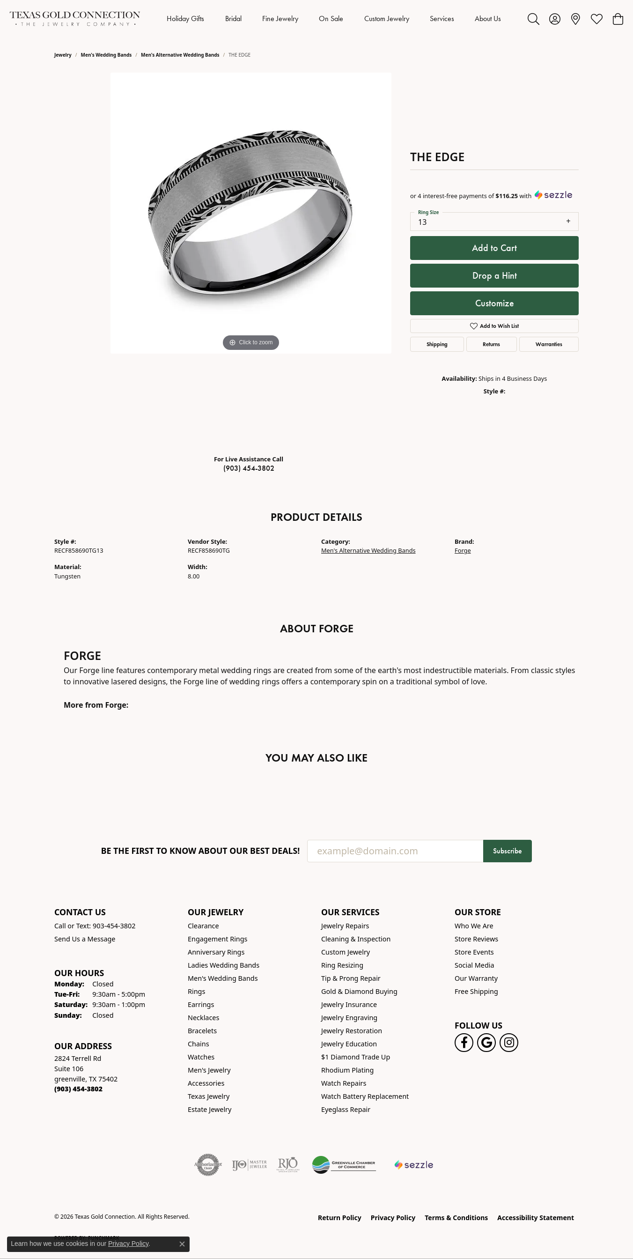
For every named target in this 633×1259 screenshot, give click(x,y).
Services (442, 18)
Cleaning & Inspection (355, 938)
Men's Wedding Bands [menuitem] (223, 978)
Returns (491, 344)
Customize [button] (494, 303)
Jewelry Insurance (349, 1004)
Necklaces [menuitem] (203, 1017)
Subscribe (507, 850)
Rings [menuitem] (196, 991)
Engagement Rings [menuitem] (218, 938)
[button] (533, 18)
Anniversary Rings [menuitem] (216, 952)
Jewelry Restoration (351, 1030)
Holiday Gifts (185, 18)
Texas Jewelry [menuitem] (208, 1096)
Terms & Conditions (456, 1217)
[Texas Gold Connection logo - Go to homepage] (75, 18)
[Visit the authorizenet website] (208, 1165)
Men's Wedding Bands (106, 55)
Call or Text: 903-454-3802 (95, 925)
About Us (488, 18)
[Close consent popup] (182, 1244)
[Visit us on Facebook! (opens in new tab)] (464, 1042)
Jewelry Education (349, 1043)
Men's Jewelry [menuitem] (209, 1070)
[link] (575, 18)
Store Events (474, 952)
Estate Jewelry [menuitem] (209, 1109)
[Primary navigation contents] (334, 18)
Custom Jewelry (386, 18)
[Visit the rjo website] (288, 1165)
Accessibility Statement (535, 1217)
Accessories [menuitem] (206, 1083)
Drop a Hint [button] (494, 275)
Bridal (233, 18)
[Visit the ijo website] (249, 1165)
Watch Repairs (343, 1083)
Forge (463, 550)
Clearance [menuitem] (203, 925)
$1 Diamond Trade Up (355, 1056)
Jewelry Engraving (349, 1017)
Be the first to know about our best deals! (200, 851)
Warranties (549, 344)
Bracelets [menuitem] (202, 1030)
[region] (250, 260)
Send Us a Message (84, 938)
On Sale (331, 18)
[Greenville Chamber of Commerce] (344, 1165)
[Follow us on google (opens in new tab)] (486, 1042)
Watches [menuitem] (201, 1056)
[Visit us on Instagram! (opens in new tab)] (509, 1042)
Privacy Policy (393, 1217)
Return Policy (339, 1217)
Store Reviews (476, 938)
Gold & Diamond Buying (359, 991)
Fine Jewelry (280, 18)
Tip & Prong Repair (351, 978)
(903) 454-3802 (248, 468)
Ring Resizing (342, 965)
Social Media (474, 965)
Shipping (437, 344)
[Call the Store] (78, 1088)
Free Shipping (476, 991)
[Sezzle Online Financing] (414, 1165)
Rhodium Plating (347, 1070)
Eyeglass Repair (345, 1109)
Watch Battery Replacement (365, 1096)
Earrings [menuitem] (201, 1004)
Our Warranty (476, 978)
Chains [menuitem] (198, 1043)
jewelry (63, 55)
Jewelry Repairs (345, 925)
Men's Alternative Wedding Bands (180, 55)
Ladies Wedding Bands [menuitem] (223, 965)
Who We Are (474, 925)
